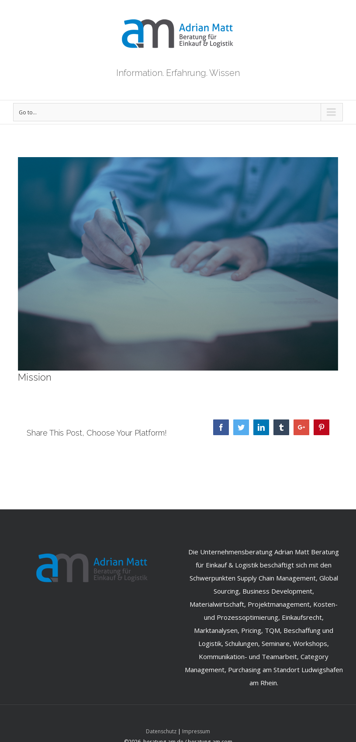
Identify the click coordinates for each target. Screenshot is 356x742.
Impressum (196, 731)
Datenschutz (161, 731)
